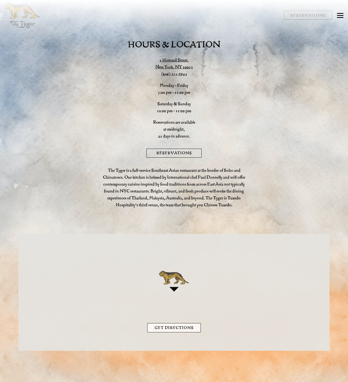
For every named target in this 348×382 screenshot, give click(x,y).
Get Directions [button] (174, 328)
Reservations (174, 153)
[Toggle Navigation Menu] (340, 15)
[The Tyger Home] (22, 15)
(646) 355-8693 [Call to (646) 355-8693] (174, 74)
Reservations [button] (308, 15)
